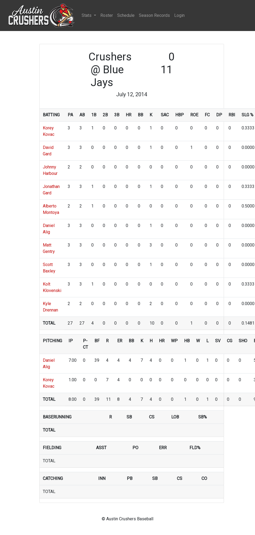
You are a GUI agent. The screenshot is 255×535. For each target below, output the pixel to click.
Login (179, 15)
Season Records (154, 15)
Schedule (126, 15)
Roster (106, 15)
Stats (87, 15)
